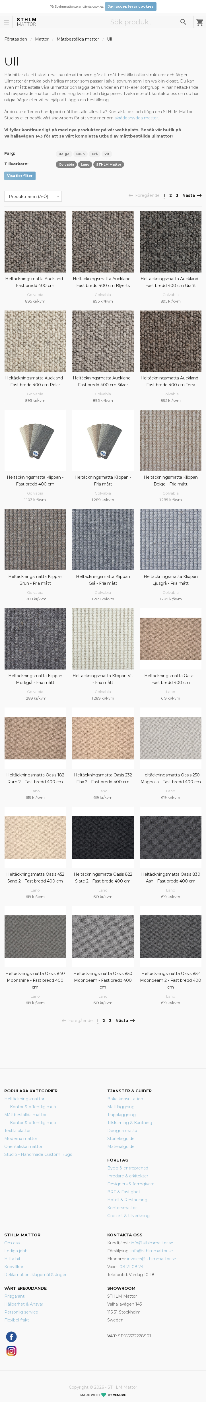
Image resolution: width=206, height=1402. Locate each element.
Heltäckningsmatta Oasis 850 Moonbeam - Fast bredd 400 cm (102, 980)
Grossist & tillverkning (128, 1215)
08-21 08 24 (131, 1266)
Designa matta (122, 1130)
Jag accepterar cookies (131, 6)
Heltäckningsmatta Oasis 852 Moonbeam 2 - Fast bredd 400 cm (170, 980)
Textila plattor (17, 1130)
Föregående (146, 196)
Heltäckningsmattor (24, 1098)
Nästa (189, 196)
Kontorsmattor (122, 1207)
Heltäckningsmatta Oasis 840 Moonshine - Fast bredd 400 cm (35, 980)
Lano (170, 691)
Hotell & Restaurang (127, 1199)
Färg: (9, 153)
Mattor (42, 39)
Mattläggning (121, 1106)
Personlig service (21, 1312)
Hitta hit (12, 1258)
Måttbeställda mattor (78, 39)
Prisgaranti (14, 1296)
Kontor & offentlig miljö (33, 1106)
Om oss (12, 1242)
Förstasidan (15, 39)
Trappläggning (121, 1114)
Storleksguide (121, 1138)
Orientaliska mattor (23, 1146)
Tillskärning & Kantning (129, 1122)
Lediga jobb (16, 1250)
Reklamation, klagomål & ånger (35, 1274)
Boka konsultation (125, 1098)
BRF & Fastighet (123, 1191)
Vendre (119, 1395)
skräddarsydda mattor (136, 118)
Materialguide (121, 1146)
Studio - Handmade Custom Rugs (38, 1154)
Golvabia (35, 294)
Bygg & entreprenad (127, 1168)
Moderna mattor (20, 1138)
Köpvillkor (13, 1266)
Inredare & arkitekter (127, 1176)
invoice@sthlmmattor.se (151, 1258)
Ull (109, 39)
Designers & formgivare (130, 1183)
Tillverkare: (16, 163)
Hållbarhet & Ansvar (23, 1304)
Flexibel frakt (16, 1320)
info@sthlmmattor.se (152, 1242)
